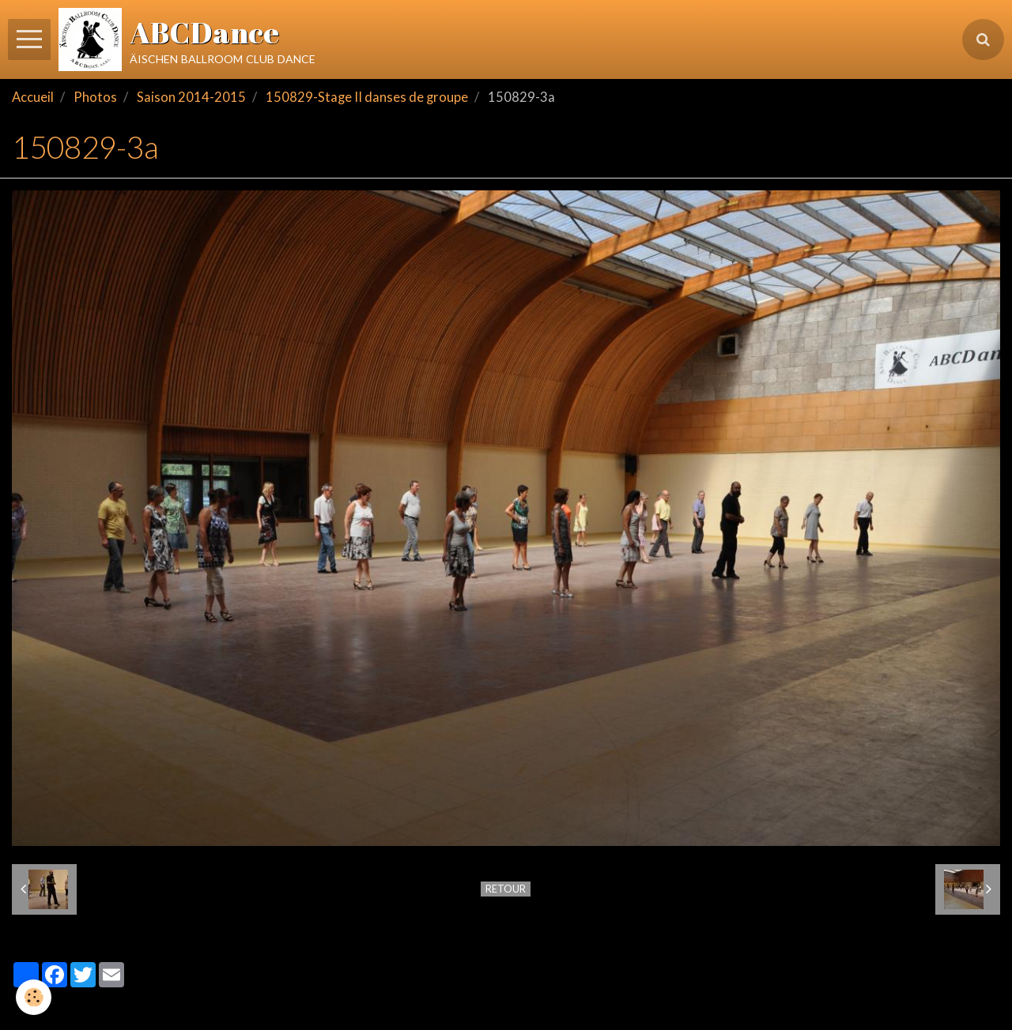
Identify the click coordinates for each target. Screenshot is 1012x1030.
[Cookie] (33, 997)
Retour (505, 888)
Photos (95, 97)
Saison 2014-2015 (191, 97)
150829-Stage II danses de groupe (367, 97)
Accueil (33, 97)
